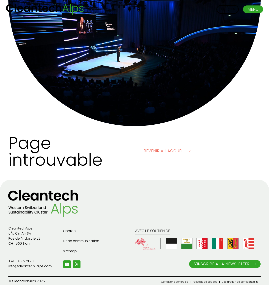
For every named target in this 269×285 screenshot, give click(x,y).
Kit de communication (81, 241)
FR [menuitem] (222, 9)
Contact (70, 230)
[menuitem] (223, 9)
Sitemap (70, 251)
